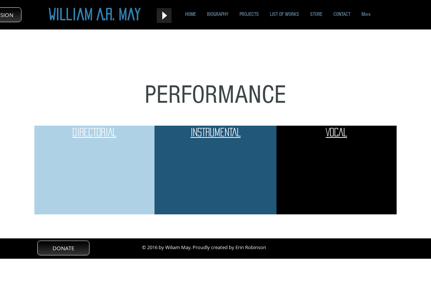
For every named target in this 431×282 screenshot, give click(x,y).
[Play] (164, 15)
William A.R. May (94, 14)
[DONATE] (63, 248)
